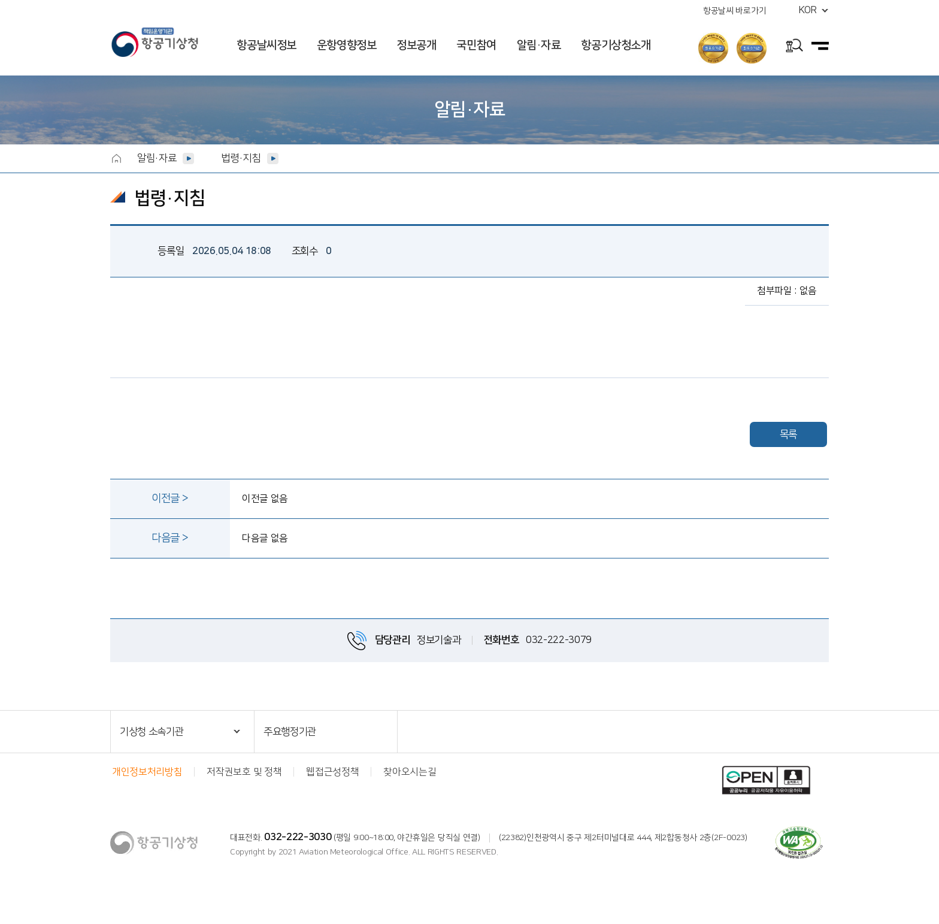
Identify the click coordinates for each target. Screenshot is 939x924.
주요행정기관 (289, 731)
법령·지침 (240, 158)
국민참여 (476, 45)
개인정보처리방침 (147, 771)
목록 (788, 434)
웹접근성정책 (332, 771)
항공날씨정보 (266, 45)
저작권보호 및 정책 (244, 771)
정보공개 (416, 45)
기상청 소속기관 (151, 731)
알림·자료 (539, 45)
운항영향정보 (347, 45)
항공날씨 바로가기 (734, 11)
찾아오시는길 (409, 771)
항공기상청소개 (615, 45)
